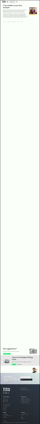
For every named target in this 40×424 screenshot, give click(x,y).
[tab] (4, 22)
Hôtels (4, 408)
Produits (5, 409)
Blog (22, 417)
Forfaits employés (25, 401)
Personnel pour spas (25, 402)
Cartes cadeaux (6, 405)
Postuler (5, 417)
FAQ (21, 415)
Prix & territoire (7, 404)
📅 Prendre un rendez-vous (25, 377)
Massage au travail (25, 398)
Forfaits (5, 407)
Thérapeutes (5, 414)
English (4, 421)
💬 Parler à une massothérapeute (26, 379)
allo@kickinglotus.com (25, 389)
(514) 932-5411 (24, 388)
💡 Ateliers (5, 401)
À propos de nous (24, 414)
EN (8, 1)
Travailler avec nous (7, 415)
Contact (22, 418)
